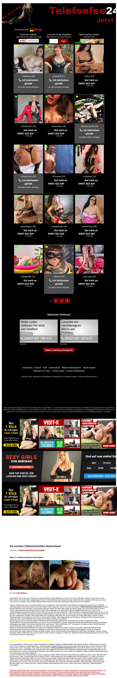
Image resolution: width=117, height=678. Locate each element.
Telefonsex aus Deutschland (88, 670)
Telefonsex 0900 (39, 675)
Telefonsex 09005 (51, 675)
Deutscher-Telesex (41, 670)
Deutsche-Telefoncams (70, 670)
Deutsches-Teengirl (16, 670)
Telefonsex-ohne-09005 (80, 675)
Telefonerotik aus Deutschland (31, 672)
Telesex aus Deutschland (82, 672)
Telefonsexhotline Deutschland (31, 550)
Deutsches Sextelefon (25, 674)
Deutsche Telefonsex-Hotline (24, 675)
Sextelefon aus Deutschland (42, 674)
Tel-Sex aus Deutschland (66, 672)
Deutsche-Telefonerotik (55, 670)
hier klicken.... (22, 593)
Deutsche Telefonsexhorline (82, 674)
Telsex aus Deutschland (49, 672)
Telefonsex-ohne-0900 (64, 675)
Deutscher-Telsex (28, 670)
